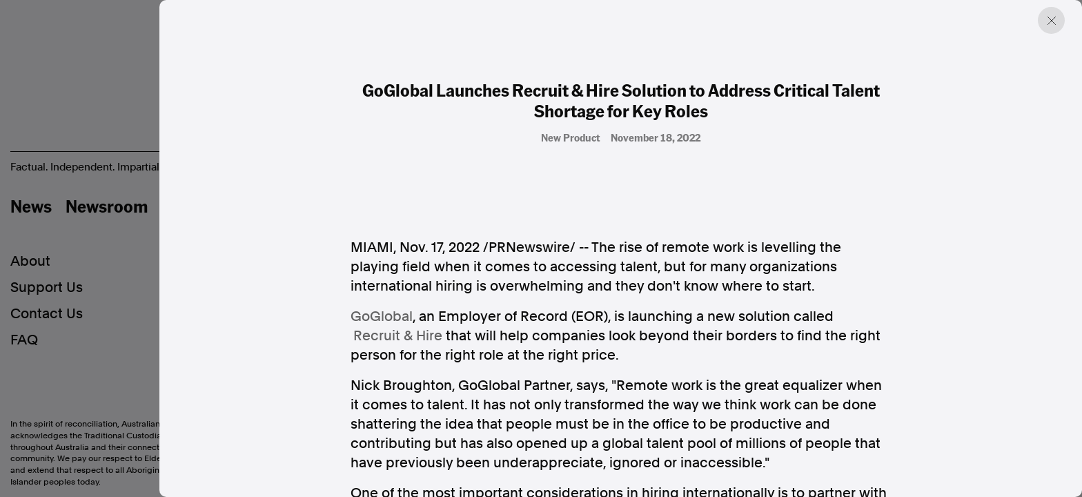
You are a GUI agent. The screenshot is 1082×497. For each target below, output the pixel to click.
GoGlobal (382, 316)
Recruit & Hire (397, 335)
